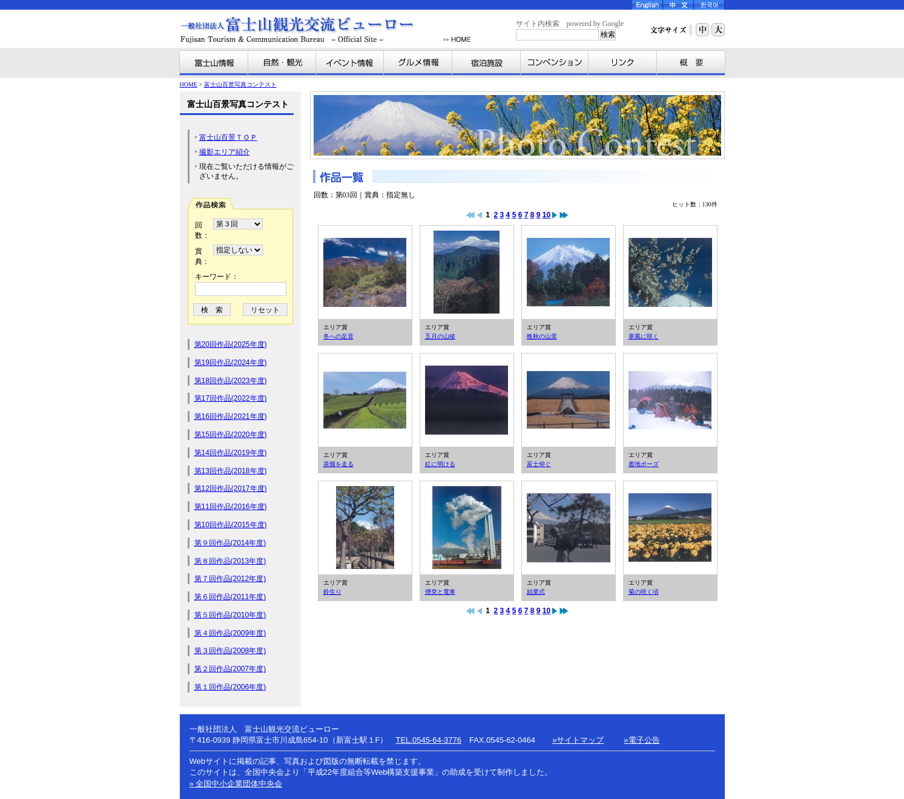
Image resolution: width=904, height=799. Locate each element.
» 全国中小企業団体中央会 (236, 783)
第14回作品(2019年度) (230, 453)
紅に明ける (467, 400)
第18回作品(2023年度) (230, 380)
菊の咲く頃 (670, 528)
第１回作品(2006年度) (230, 687)
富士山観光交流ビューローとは (691, 63)
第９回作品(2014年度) (230, 543)
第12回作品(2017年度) (230, 488)
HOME (457, 39)
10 (546, 215)
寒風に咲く (670, 272)
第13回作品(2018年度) (230, 471)
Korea (709, 5)
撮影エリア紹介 (224, 152)
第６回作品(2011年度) (230, 597)
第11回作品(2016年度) (230, 506)
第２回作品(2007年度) (230, 669)
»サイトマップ (578, 740)
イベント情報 (350, 63)
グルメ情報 (418, 63)
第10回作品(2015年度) (230, 525)
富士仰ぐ (568, 400)
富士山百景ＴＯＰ (228, 137)
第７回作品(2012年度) (230, 578)
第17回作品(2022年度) (230, 398)
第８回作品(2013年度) (230, 561)
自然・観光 (282, 63)
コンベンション (555, 63)
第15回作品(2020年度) (230, 434)
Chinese (678, 5)
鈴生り (365, 528)
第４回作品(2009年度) (230, 633)
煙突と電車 (467, 528)
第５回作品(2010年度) (230, 615)
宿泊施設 (486, 63)
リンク (623, 63)
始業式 (568, 528)
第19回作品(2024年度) (230, 362)
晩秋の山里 (568, 272)
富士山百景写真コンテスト (240, 84)
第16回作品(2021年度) (230, 416)
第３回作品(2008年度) (230, 650)
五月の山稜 (467, 272)
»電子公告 (641, 740)
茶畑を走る (365, 400)
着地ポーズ (670, 400)
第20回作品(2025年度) (230, 344)
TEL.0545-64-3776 (428, 740)
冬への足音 (365, 272)
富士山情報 (214, 63)
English (647, 5)
